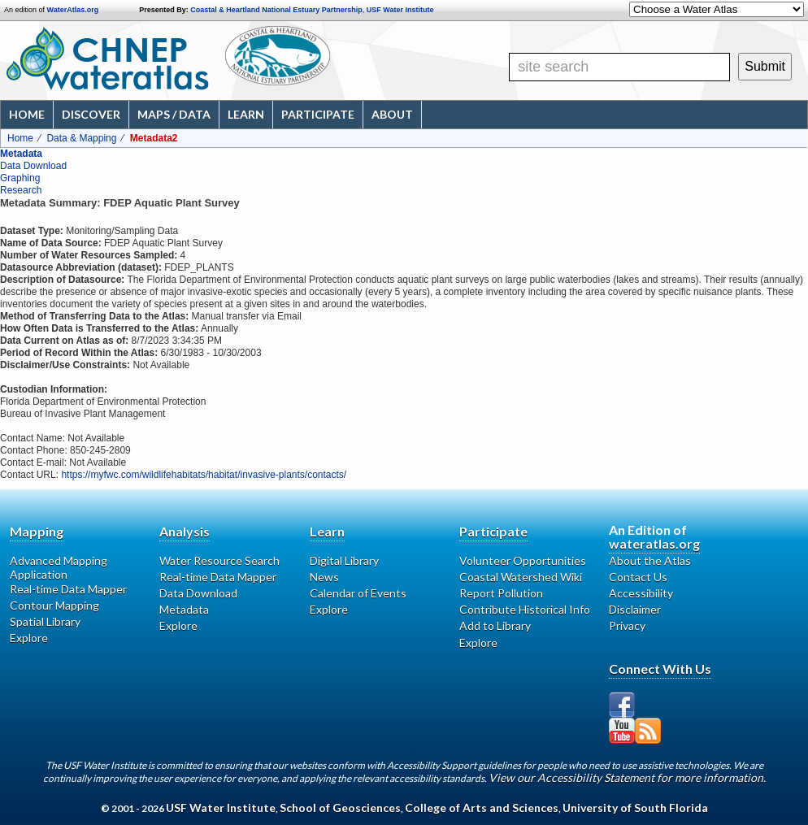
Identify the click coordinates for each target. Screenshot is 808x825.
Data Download (33, 166)
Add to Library (495, 625)
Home (27, 114)
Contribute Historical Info (524, 609)
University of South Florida (635, 807)
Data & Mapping (81, 138)
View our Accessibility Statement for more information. (627, 777)
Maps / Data (174, 114)
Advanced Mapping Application (58, 567)
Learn (246, 114)
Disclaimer (635, 609)
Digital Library (344, 560)
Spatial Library (45, 621)
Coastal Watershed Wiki (520, 577)
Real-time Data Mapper (68, 589)
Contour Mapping (54, 605)
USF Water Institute (400, 10)
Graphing (20, 178)
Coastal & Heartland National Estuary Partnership (276, 10)
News (324, 577)
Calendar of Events (358, 593)
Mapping (36, 531)
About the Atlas (650, 560)
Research (20, 190)
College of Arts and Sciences (481, 807)
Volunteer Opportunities (522, 560)
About (392, 114)
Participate (317, 114)
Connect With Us (660, 668)
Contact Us (638, 577)
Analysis (184, 531)
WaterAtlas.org (73, 10)
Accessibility (641, 593)
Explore (29, 638)
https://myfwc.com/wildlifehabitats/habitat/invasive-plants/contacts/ (203, 474)
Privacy (627, 625)
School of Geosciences (340, 807)
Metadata (21, 153)
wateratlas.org (654, 543)
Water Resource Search (219, 560)
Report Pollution (501, 593)
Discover (91, 114)
